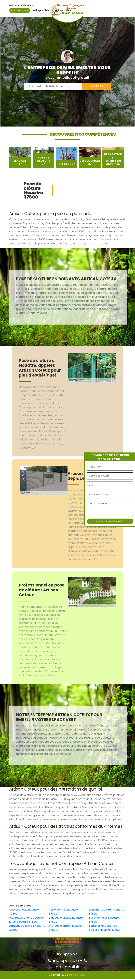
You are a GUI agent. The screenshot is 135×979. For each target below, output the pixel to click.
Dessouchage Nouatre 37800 (24, 912)
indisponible (63, 961)
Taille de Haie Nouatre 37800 (63, 912)
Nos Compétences (21, 5)
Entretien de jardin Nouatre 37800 (107, 912)
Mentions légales (78, 974)
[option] (20, 157)
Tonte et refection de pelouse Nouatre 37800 (104, 928)
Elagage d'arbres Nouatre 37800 (66, 920)
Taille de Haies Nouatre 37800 (104, 920)
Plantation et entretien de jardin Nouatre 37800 (26, 920)
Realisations (19, 10)
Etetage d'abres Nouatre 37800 (65, 928)
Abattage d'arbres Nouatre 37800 (27, 928)
